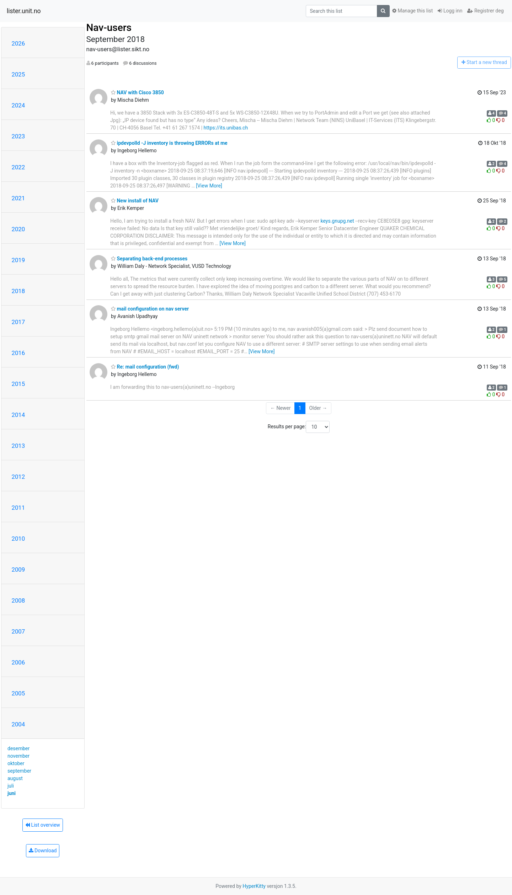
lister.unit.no (24, 11)
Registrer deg (485, 11)
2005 (18, 693)
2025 (18, 74)
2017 (18, 321)
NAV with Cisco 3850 (137, 92)
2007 (18, 631)
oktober (16, 763)
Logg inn (450, 11)
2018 (18, 291)
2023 (18, 136)
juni (11, 793)
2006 (18, 662)
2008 (18, 600)
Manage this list (412, 11)
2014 (18, 414)
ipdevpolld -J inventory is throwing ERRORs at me (169, 143)
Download (43, 850)
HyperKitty (254, 886)
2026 (18, 43)
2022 (18, 167)
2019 (18, 260)
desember (18, 748)
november (18, 756)
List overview (42, 825)
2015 (18, 383)
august (15, 778)
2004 (18, 724)
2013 (18, 445)
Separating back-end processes (149, 258)
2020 (18, 229)
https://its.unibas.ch (226, 128)
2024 (18, 105)
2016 (18, 352)
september (19, 771)
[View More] (209, 186)
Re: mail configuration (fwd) (145, 367)
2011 (18, 507)
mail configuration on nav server (150, 309)
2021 (18, 198)
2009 (18, 569)
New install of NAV (135, 200)
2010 (18, 538)
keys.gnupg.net (337, 221)
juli (10, 786)
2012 (18, 476)
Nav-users (109, 27)
